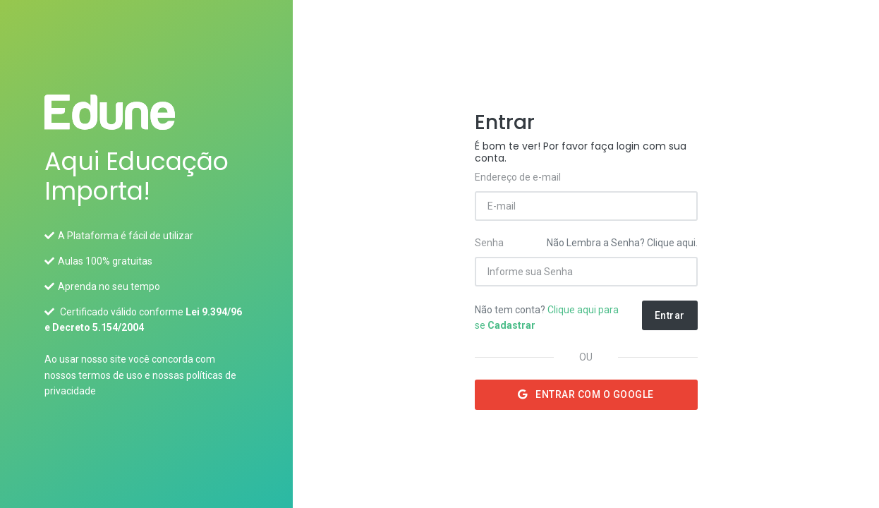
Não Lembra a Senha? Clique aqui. (622, 242)
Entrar (670, 315)
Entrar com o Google (586, 394)
